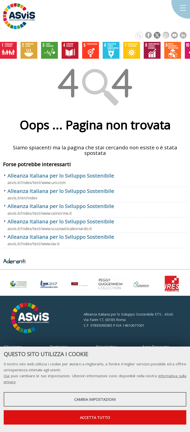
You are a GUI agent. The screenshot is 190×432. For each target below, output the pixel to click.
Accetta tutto (95, 417)
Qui (6, 375)
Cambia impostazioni (95, 399)
